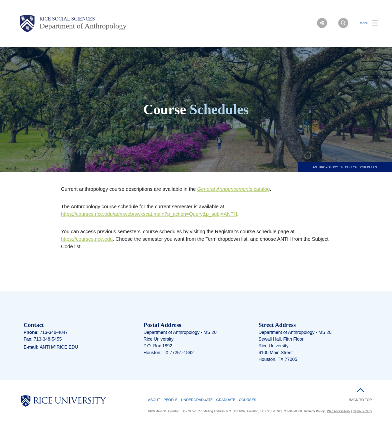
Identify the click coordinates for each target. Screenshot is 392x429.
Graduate (226, 400)
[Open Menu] (366, 23)
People (171, 400)
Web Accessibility (338, 411)
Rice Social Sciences (67, 18)
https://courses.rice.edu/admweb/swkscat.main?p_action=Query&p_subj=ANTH (149, 214)
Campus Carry (362, 411)
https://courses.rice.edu (87, 239)
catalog (233, 189)
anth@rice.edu (59, 347)
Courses (247, 400)
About (154, 400)
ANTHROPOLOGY (325, 167)
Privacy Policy (314, 411)
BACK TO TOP (360, 400)
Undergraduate (197, 400)
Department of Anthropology (83, 26)
